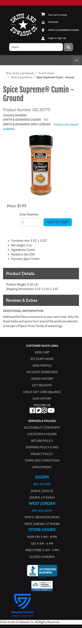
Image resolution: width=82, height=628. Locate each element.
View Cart (41, 352)
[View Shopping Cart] (54, 14)
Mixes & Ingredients (21, 77)
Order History (42, 379)
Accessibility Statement (42, 427)
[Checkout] (49, 21)
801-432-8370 (42, 511)
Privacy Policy (42, 454)
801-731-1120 (42, 484)
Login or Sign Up (57, 37)
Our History (42, 398)
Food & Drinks (46, 73)
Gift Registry (42, 385)
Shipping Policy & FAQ (42, 447)
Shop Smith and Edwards (20, 73)
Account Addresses (42, 372)
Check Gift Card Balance (42, 392)
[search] (36, 47)
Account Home (42, 359)
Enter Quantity (29, 214)
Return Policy (42, 441)
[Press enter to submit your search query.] (68, 47)
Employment (41, 467)
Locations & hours (42, 434)
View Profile (42, 365)
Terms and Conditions (41, 460)
